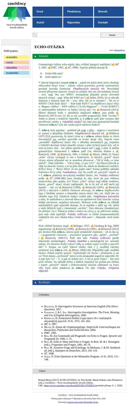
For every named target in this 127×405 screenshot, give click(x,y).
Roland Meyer (120, 50)
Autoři (40, 22)
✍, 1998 (70, 67)
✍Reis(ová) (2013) (107, 109)
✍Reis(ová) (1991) (93, 187)
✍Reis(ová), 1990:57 (53, 238)
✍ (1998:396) (56, 178)
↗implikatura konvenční (106, 196)
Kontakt (103, 22)
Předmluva (74, 11)
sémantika (11, 67)
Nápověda (73, 22)
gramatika (11, 57)
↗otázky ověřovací (109, 175)
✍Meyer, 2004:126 (79, 250)
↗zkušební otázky (71, 121)
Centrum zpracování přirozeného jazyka (82, 402)
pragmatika (12, 72)
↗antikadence (69, 172)
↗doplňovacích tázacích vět (88, 88)
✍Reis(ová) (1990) (69, 187)
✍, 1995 (55, 67)
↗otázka (101, 268)
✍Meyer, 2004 (97, 154)
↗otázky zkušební (77, 241)
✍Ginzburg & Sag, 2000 (104, 225)
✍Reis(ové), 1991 (67, 154)
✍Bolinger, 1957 (79, 225)
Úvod (40, 11)
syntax (9, 62)
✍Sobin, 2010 (95, 97)
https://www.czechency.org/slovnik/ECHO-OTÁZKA (69, 385)
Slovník (102, 11)
